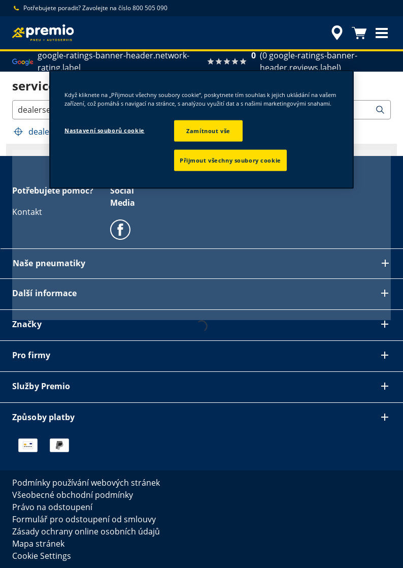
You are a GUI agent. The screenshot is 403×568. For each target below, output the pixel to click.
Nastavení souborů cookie (104, 130)
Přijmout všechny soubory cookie (230, 160)
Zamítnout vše (208, 130)
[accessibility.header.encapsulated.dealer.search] (335, 33)
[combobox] (19, 110)
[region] (201, 129)
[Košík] (359, 33)
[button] (382, 33)
